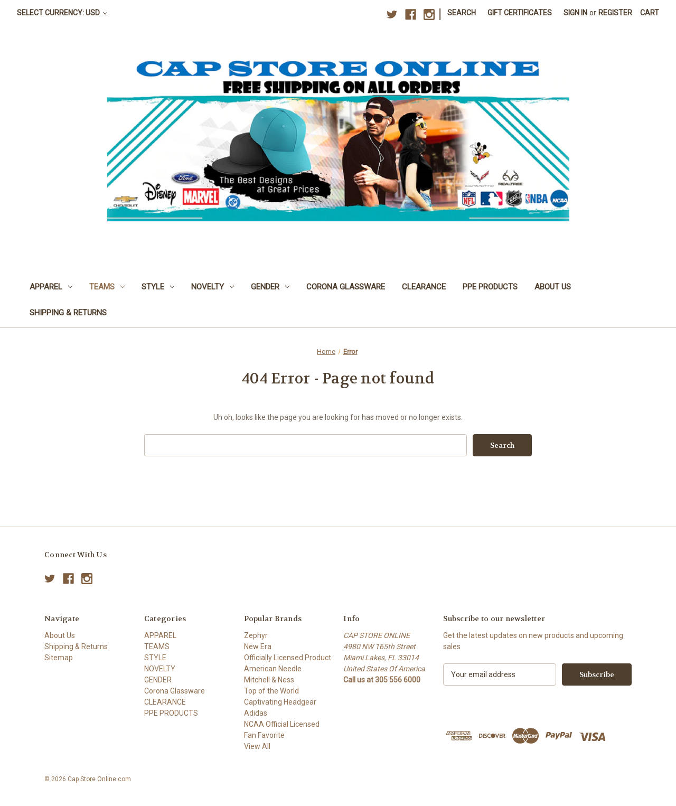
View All (257, 746)
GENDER (270, 287)
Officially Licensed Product (287, 657)
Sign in (575, 12)
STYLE (158, 287)
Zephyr (256, 635)
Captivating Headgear (280, 702)
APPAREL (51, 287)
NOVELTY (212, 287)
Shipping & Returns (68, 312)
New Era (257, 646)
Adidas (255, 713)
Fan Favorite (264, 735)
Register (615, 12)
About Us (552, 287)
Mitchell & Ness (269, 680)
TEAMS (107, 287)
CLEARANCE (424, 287)
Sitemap (58, 657)
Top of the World (271, 691)
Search (461, 12)
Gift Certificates (519, 12)
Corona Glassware (345, 287)
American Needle (273, 668)
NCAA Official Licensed (282, 724)
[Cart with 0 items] (649, 13)
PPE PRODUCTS (490, 287)
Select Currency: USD (62, 12)
